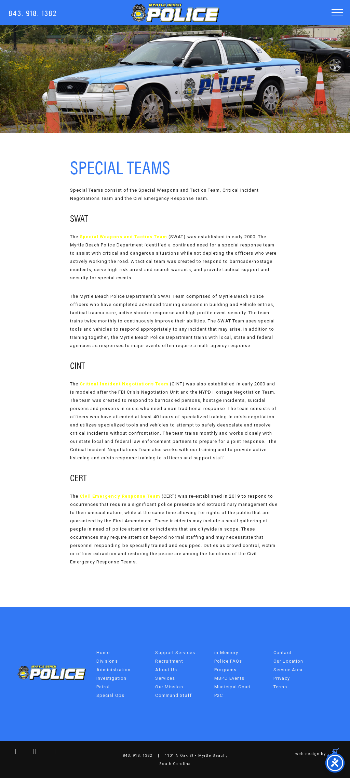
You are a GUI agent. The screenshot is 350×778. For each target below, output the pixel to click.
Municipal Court (232, 686)
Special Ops (110, 695)
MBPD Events (229, 678)
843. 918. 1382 (33, 12)
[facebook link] (10, 752)
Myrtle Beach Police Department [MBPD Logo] (175, 12)
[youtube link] (49, 752)
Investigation (111, 678)
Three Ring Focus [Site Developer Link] (333, 753)
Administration (113, 669)
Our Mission (169, 686)
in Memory (226, 652)
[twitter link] (30, 752)
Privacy (281, 678)
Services (165, 678)
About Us (166, 669)
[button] (337, 12)
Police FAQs (228, 661)
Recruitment (169, 661)
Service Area (287, 669)
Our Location (288, 661)
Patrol (103, 686)
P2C (218, 695)
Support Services (175, 652)
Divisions (107, 661)
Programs (225, 669)
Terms (280, 686)
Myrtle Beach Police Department (51, 672)
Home (103, 652)
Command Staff (173, 695)
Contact (282, 652)
